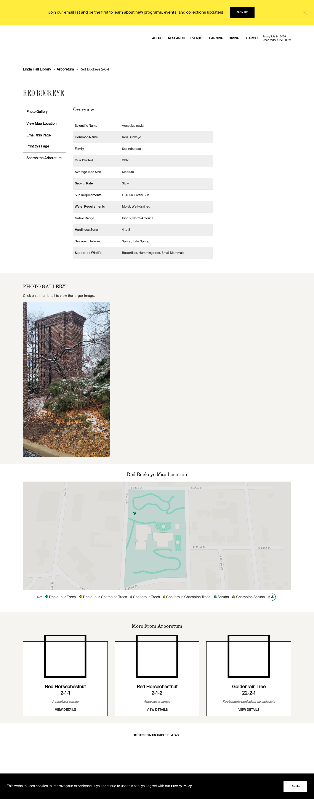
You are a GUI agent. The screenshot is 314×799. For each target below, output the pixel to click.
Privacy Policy (181, 786)
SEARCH (251, 38)
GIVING (234, 38)
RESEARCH (176, 38)
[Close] (305, 12)
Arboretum (65, 69)
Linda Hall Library (37, 69)
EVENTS (196, 38)
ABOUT (157, 38)
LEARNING (215, 38)
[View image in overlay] (66, 379)
